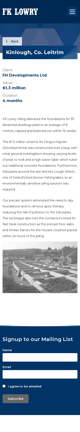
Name (7, 350)
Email (7, 367)
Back (12, 41)
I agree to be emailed (24, 386)
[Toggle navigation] (72, 12)
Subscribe (15, 399)
